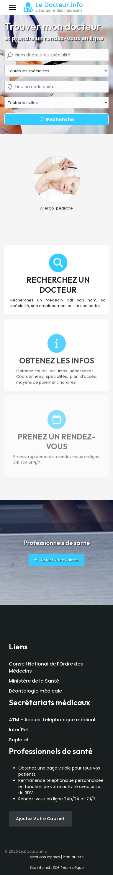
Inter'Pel (18, 729)
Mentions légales (45, 856)
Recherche (56, 119)
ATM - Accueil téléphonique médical (52, 719)
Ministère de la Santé (34, 681)
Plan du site (73, 856)
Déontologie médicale (35, 691)
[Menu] (12, 7)
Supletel (18, 739)
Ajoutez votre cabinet (40, 819)
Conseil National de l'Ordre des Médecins (46, 667)
